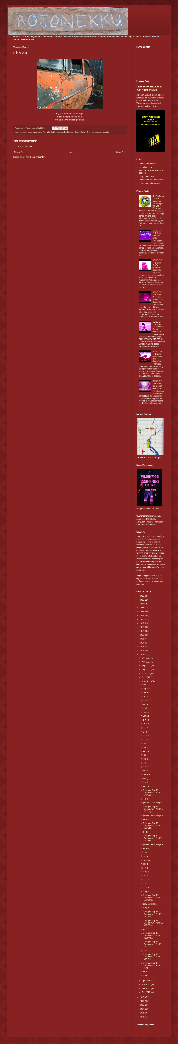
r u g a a (145, 751)
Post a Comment (24, 146)
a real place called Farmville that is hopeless (45, 132)
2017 (142, 631)
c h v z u (145, 872)
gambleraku (96, 132)
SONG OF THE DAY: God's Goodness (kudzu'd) (157, 265)
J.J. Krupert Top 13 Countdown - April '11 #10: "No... (152, 923)
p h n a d (145, 950)
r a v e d (145, 848)
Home (70, 152)
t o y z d (144, 704)
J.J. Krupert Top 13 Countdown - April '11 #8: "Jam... (152, 897)
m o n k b (145, 774)
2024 (142, 604)
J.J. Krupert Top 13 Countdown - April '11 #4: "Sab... (152, 792)
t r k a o (144, 883)
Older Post (121, 152)
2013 (142, 646)
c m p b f (145, 747)
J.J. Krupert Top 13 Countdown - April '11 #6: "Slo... (152, 825)
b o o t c (145, 700)
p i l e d (144, 727)
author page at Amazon (149, 183)
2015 (142, 639)
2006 (142, 1013)
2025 (142, 600)
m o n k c (145, 692)
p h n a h (145, 766)
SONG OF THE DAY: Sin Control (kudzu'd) (157, 384)
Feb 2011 (146, 988)
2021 (142, 615)
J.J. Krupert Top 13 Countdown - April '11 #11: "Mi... (152, 935)
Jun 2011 (146, 677)
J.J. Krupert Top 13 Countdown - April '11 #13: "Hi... (152, 956)
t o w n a (145, 819)
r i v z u (144, 875)
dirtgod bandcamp (147, 176)
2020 (142, 619)
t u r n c (144, 864)
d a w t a (145, 720)
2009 (142, 1001)
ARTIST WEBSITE (21, 39)
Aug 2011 (146, 670)
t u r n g (144, 778)
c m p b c (145, 689)
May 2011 (146, 681)
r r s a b (144, 743)
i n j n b (144, 868)
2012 (142, 650)
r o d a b (145, 786)
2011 (142, 654)
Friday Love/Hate (149, 904)
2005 (142, 1017)
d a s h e (145, 976)
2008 (142, 1005)
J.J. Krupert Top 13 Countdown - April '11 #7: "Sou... (152, 838)
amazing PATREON (132, 37)
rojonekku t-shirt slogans (152, 803)
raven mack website (148, 164)
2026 (142, 596)
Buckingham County (72, 132)
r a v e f (144, 929)
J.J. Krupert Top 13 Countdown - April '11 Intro (152, 965)
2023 (142, 607)
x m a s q (145, 712)
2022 (142, 611)
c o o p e (145, 891)
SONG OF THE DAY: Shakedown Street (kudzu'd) (158, 327)
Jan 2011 (146, 992)
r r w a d (145, 724)
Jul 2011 (146, 673)
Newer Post (19, 152)
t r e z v (144, 696)
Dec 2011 (146, 658)
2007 (142, 1009)
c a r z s (144, 832)
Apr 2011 (146, 980)
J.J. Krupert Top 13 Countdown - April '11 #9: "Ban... (152, 914)
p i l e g (144, 799)
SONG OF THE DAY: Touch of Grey (157, 234)
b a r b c (145, 879)
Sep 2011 (146, 666)
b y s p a (145, 731)
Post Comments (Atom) (35, 157)
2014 (142, 643)
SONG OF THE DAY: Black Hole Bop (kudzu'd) (157, 356)
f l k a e (144, 759)
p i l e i (144, 763)
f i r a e (144, 852)
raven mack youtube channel (151, 180)
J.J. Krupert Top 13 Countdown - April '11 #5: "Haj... (152, 809)
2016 (142, 635)
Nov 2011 (146, 662)
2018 (142, 627)
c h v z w (145, 908)
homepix (105, 132)
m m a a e (145, 860)
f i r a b (144, 708)
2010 (142, 997)
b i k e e (144, 856)
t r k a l (144, 755)
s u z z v (145, 887)
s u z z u (145, 735)
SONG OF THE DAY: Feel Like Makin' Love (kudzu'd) (158, 297)
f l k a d (144, 782)
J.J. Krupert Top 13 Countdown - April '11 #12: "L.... (152, 944)
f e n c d (145, 770)
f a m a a (145, 716)
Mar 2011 (146, 984)
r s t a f (144, 685)
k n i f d (144, 739)
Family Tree (85, 132)
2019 (142, 623)
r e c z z (144, 972)
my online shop (145, 167)
